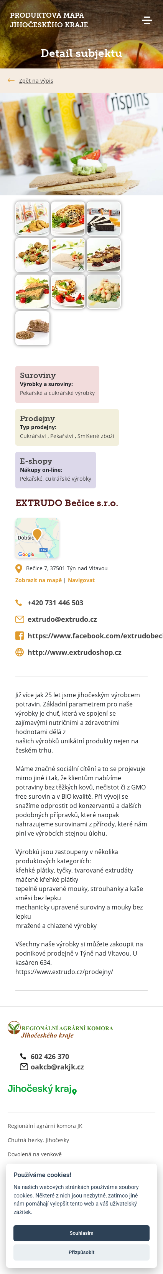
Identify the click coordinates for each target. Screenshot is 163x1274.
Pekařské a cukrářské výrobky (57, 392)
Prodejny (37, 418)
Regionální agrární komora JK (45, 1125)
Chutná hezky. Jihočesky (38, 1140)
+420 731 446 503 (55, 602)
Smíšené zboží (95, 436)
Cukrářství (33, 436)
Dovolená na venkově (35, 1154)
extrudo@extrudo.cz (62, 619)
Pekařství (61, 436)
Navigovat (81, 580)
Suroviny (38, 375)
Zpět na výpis (36, 80)
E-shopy (36, 461)
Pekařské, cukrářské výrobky (55, 478)
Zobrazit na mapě (38, 580)
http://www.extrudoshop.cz (75, 652)
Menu (147, 20)
